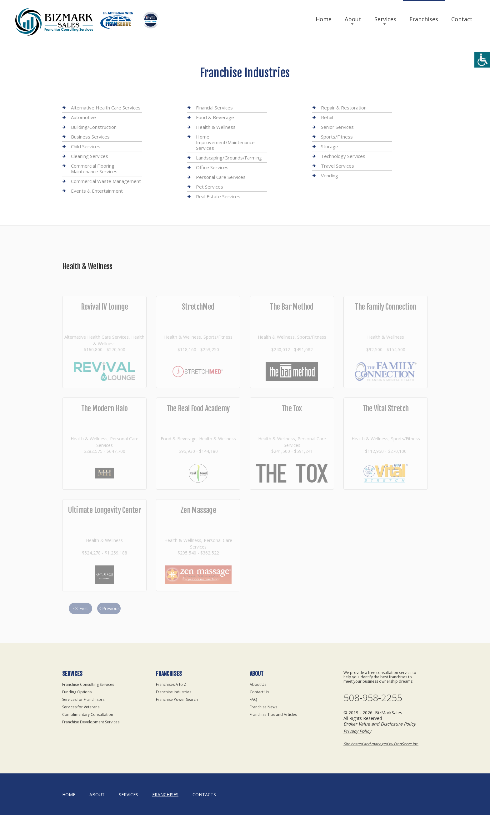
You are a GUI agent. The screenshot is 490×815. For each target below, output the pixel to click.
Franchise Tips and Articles (273, 714)
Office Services (212, 167)
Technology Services (343, 156)
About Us (258, 684)
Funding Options (77, 692)
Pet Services (209, 187)
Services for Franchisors (83, 699)
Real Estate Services (218, 196)
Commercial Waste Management (106, 181)
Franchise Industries (173, 692)
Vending (329, 175)
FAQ (253, 699)
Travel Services (337, 166)
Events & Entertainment (97, 191)
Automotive (83, 117)
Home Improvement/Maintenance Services (225, 142)
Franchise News (263, 707)
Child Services (85, 146)
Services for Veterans (80, 707)
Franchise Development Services (90, 722)
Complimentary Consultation (87, 714)
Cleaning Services (89, 156)
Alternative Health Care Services (106, 108)
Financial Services (214, 108)
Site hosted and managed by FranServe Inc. (380, 744)
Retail (327, 117)
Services (385, 19)
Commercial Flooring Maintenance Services (94, 169)
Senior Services (337, 127)
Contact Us (259, 692)
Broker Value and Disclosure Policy (379, 724)
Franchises (423, 19)
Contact (461, 19)
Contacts (204, 794)
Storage (329, 146)
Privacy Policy (357, 731)
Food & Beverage (215, 117)
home (68, 794)
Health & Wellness (216, 127)
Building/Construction (94, 127)
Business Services (90, 137)
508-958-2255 (372, 697)
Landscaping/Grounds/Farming (229, 157)
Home (324, 19)
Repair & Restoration (344, 108)
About (353, 19)
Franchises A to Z (171, 684)
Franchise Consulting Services (88, 684)
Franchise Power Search (177, 699)
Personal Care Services (221, 177)
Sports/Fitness (337, 137)
